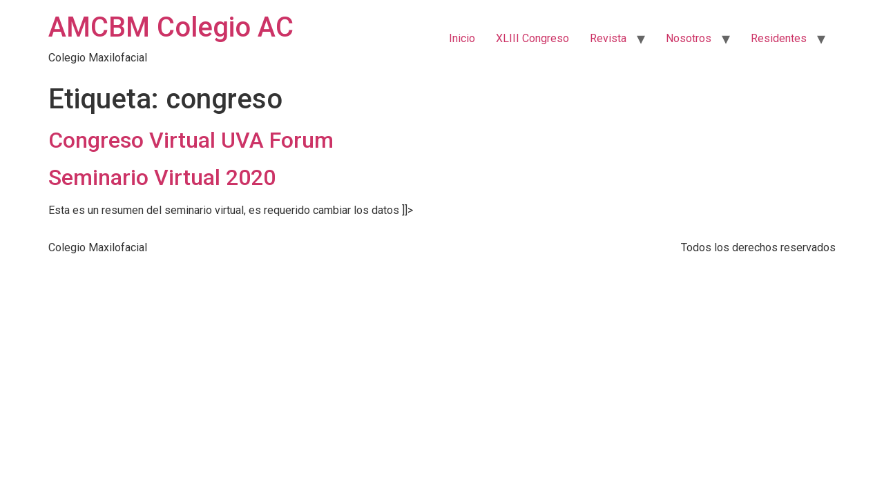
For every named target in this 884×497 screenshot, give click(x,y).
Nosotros (688, 38)
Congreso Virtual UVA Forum (191, 140)
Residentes (779, 38)
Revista (608, 38)
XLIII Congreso (532, 38)
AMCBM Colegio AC (171, 27)
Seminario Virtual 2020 (162, 177)
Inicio (462, 38)
